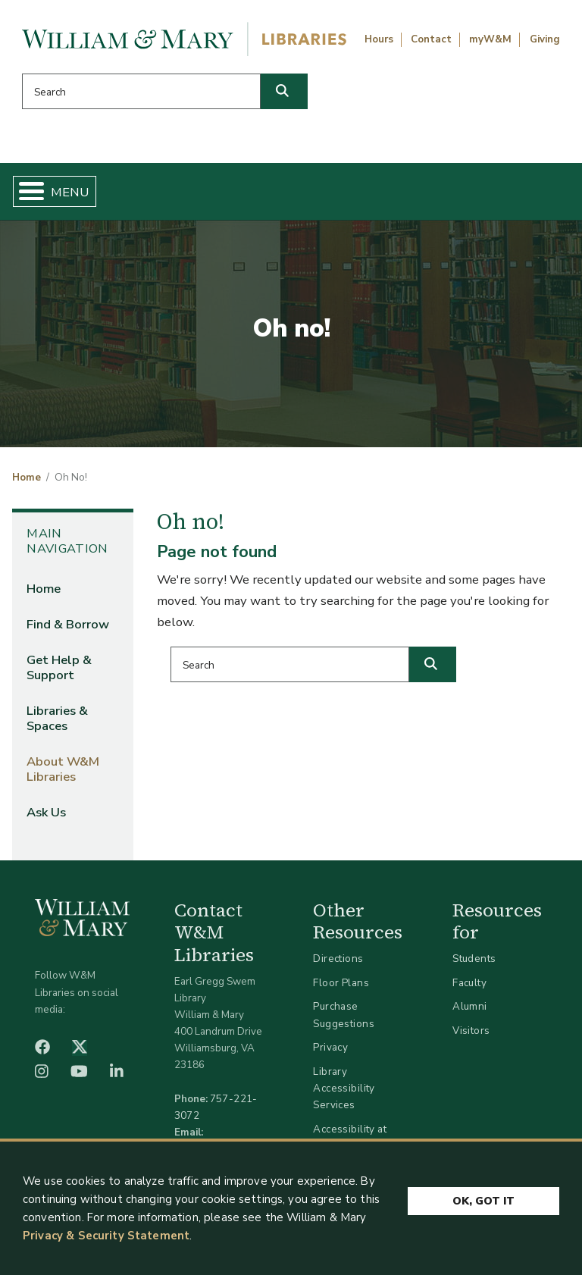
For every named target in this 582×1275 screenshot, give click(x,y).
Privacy (330, 1047)
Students (474, 958)
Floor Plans (341, 983)
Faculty (469, 983)
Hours (379, 39)
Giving (545, 39)
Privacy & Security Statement (106, 1241)
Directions (338, 958)
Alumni (469, 1006)
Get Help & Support (59, 667)
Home (26, 477)
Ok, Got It (483, 1207)
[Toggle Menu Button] (25, 191)
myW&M (490, 39)
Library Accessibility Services (343, 1088)
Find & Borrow (68, 624)
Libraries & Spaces (57, 718)
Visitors (471, 1030)
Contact (431, 39)
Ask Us (46, 812)
